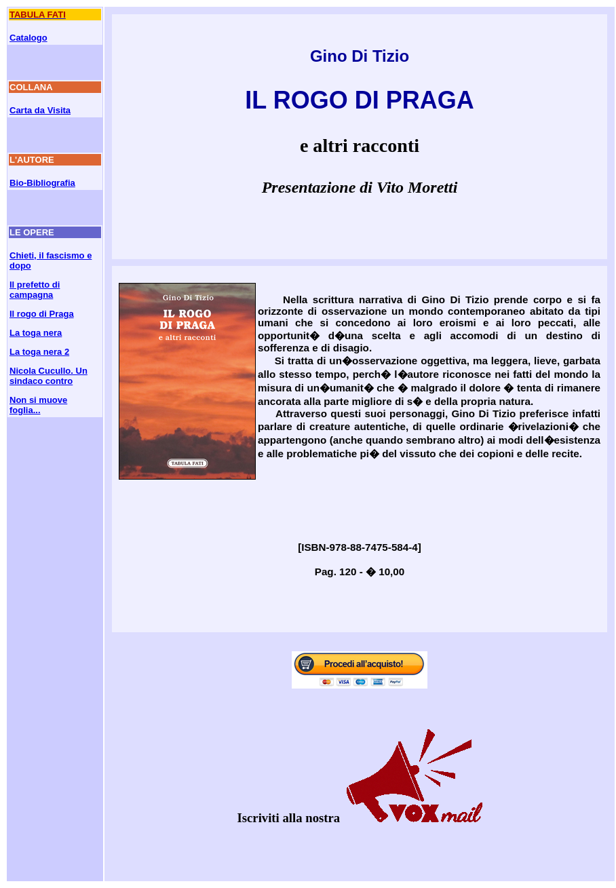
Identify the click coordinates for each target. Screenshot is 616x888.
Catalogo (28, 38)
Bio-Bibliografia (42, 183)
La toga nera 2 (39, 352)
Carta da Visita (40, 110)
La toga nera (35, 333)
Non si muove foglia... (38, 405)
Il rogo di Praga (41, 314)
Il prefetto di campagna (34, 289)
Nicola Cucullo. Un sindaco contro (48, 376)
